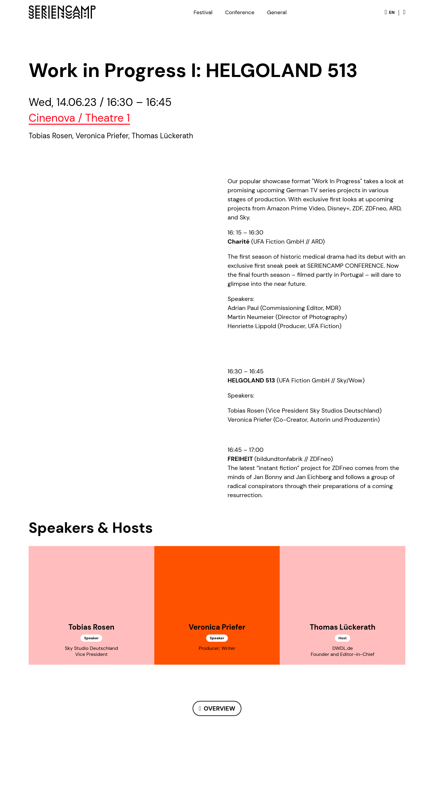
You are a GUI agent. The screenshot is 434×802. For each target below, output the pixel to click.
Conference (239, 12)
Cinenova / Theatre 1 (79, 118)
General (277, 12)
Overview (219, 708)
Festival (202, 12)
